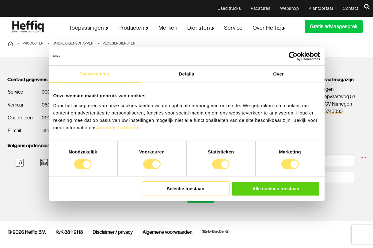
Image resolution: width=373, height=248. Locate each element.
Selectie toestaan (185, 188)
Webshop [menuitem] (289, 8)
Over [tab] (278, 73)
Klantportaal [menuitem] (321, 8)
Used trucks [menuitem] (229, 8)
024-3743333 (328, 111)
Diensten (200, 28)
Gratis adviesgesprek (334, 26)
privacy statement (119, 127)
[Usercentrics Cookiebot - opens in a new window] (293, 56)
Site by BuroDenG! (215, 231)
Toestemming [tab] (95, 73)
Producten (133, 28)
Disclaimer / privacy (113, 232)
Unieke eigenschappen (73, 43)
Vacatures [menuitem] (260, 8)
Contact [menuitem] (350, 8)
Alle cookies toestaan (275, 188)
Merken (167, 28)
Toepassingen (88, 28)
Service (233, 28)
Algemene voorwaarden (167, 232)
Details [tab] (186, 73)
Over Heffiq (269, 28)
